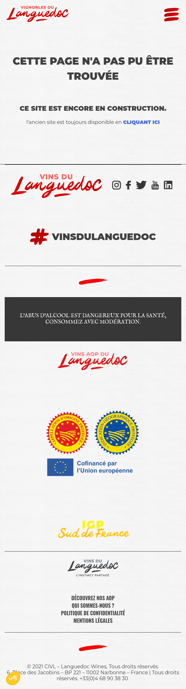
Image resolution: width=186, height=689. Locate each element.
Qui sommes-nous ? (93, 605)
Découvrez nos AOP (93, 598)
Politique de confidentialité (93, 613)
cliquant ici (141, 122)
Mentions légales (93, 620)
